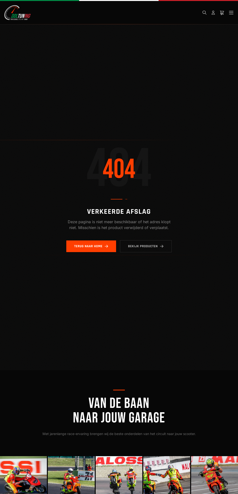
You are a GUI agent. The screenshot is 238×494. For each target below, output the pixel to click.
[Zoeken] (204, 12)
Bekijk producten (145, 246)
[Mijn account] (213, 12)
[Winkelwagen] (222, 12)
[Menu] (231, 13)
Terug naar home (91, 246)
